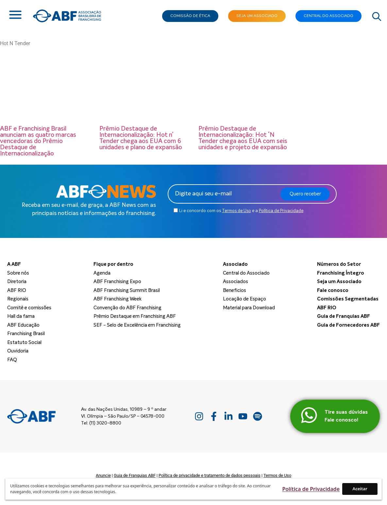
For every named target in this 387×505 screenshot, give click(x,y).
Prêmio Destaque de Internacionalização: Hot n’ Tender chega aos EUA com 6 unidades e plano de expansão (140, 138)
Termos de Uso (236, 211)
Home (10, 49)
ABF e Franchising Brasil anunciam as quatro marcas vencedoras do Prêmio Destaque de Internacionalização (38, 141)
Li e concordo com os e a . (241, 211)
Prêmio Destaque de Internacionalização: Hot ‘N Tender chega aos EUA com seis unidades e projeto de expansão (242, 138)
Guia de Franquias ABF (135, 475)
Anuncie (103, 475)
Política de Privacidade (281, 211)
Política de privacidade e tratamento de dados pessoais (210, 475)
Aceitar (359, 489)
